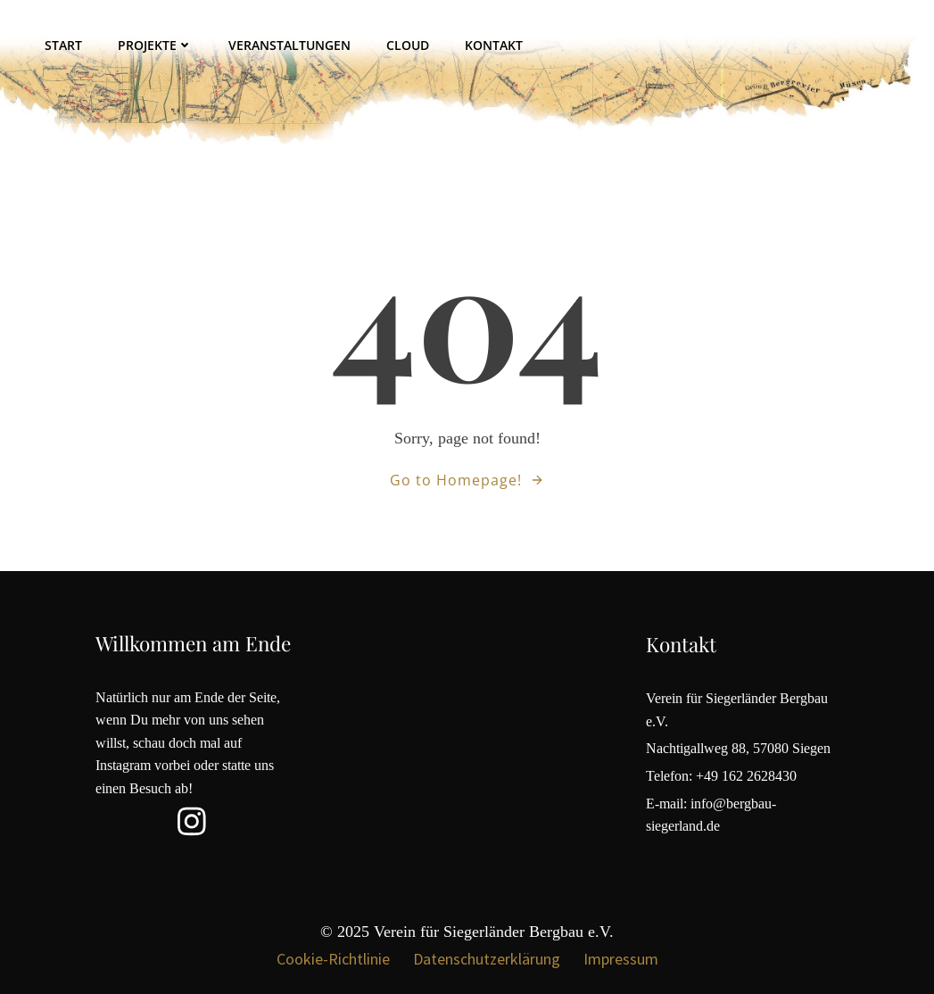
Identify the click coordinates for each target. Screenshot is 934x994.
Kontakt (494, 45)
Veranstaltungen (289, 45)
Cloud (407, 45)
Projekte (155, 45)
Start (63, 45)
